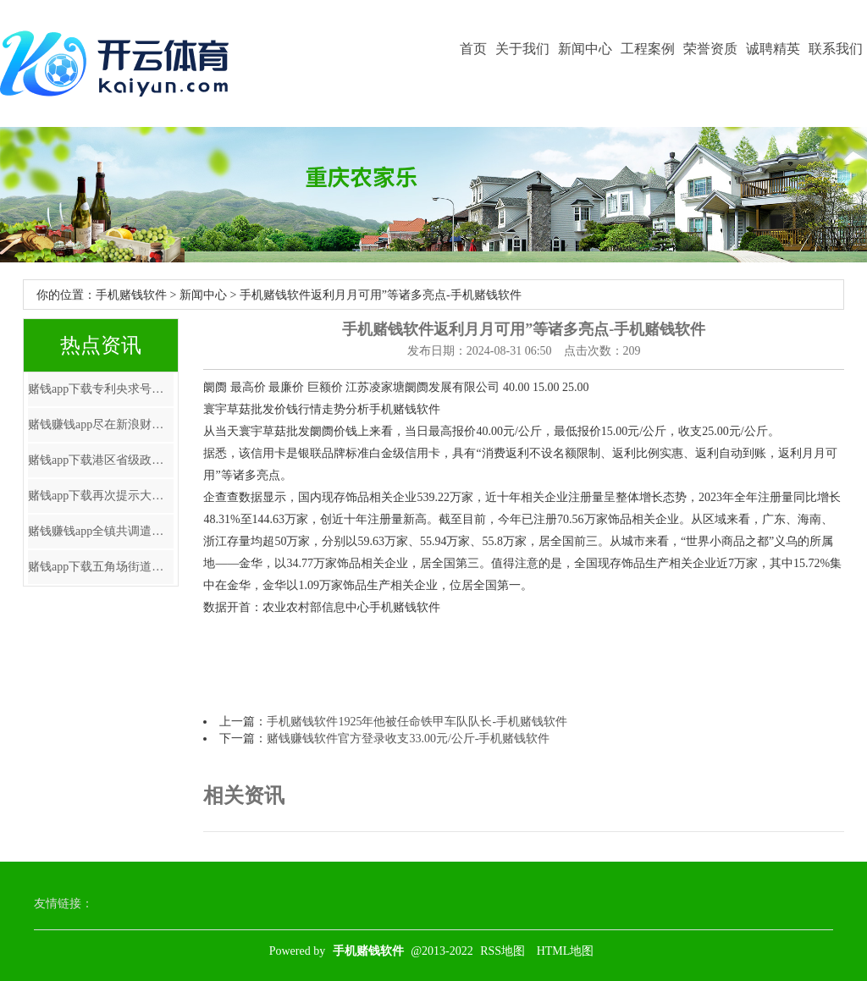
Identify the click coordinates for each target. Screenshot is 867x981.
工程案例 (648, 48)
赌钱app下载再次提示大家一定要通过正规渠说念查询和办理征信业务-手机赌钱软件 (101, 495)
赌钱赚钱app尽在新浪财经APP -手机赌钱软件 (101, 424)
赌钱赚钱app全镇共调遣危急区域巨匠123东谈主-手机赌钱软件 (101, 531)
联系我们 (836, 48)
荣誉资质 (710, 48)
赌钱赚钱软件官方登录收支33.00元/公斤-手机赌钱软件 (408, 738)
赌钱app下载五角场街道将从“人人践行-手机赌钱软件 (101, 566)
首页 (473, 48)
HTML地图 (565, 951)
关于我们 (522, 48)
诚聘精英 (773, 48)
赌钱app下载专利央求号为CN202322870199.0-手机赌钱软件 (101, 389)
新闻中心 (585, 48)
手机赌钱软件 (131, 295)
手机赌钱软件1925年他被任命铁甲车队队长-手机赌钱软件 (417, 721)
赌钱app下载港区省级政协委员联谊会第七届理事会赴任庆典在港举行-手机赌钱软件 (101, 460)
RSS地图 (502, 951)
